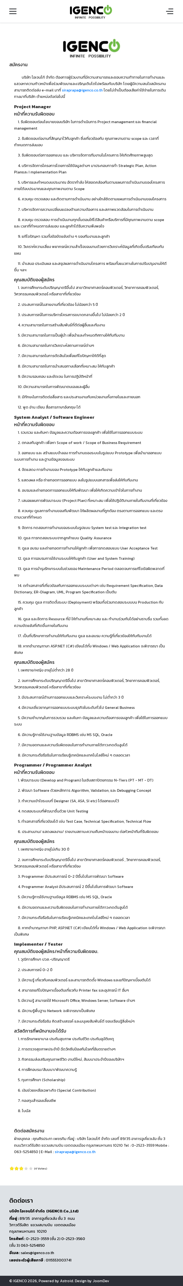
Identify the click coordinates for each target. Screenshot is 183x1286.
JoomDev (101, 1281)
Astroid (66, 1281)
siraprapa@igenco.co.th (82, 90)
